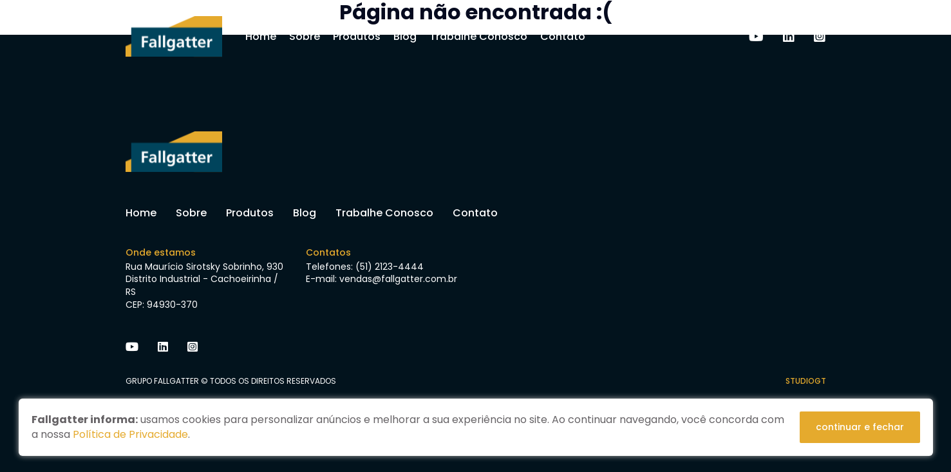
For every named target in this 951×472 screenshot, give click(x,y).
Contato (562, 36)
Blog (405, 36)
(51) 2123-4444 (389, 266)
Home (260, 36)
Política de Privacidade (130, 434)
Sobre (304, 36)
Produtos (357, 36)
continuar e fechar (860, 426)
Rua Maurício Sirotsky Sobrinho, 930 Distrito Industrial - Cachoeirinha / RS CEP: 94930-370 (204, 285)
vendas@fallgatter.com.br (398, 278)
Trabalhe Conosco (478, 36)
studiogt (806, 380)
